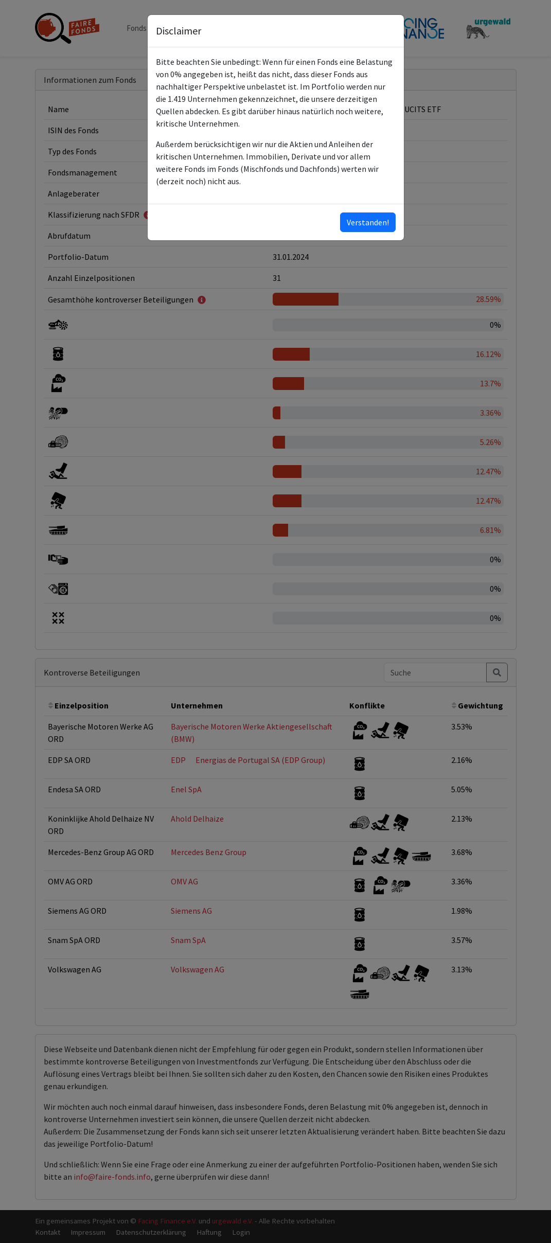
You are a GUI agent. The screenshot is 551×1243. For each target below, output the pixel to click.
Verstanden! (368, 222)
